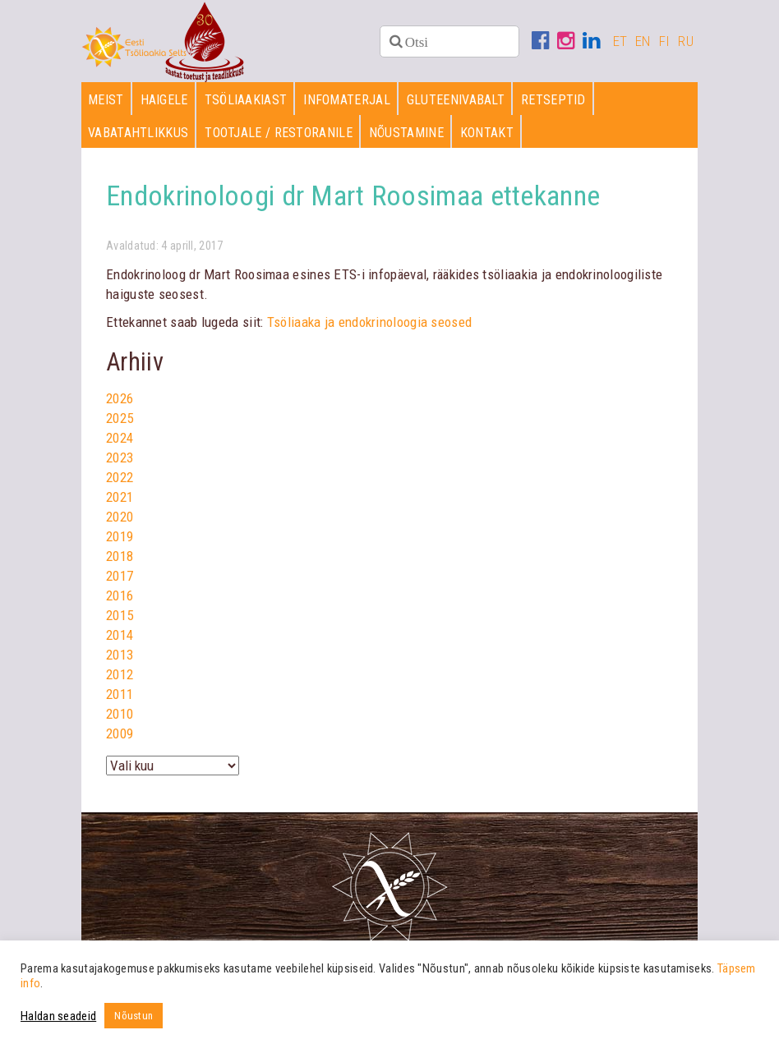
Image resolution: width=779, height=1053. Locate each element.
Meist (106, 100)
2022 (119, 477)
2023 (119, 457)
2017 (119, 576)
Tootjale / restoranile (279, 132)
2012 (119, 674)
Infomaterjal (346, 100)
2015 (119, 615)
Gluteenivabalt (456, 100)
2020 (119, 516)
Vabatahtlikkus (138, 132)
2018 (119, 556)
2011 (119, 694)
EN (643, 41)
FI (665, 41)
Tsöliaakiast (246, 100)
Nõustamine (406, 132)
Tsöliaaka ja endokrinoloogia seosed (369, 322)
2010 (119, 714)
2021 (119, 497)
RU (686, 41)
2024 (119, 438)
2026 (119, 398)
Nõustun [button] (133, 1015)
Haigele (164, 100)
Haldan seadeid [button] (58, 1016)
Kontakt (487, 132)
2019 (119, 536)
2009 (119, 733)
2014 (119, 635)
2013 (119, 654)
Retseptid (553, 100)
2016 (119, 595)
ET (620, 41)
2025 (119, 418)
